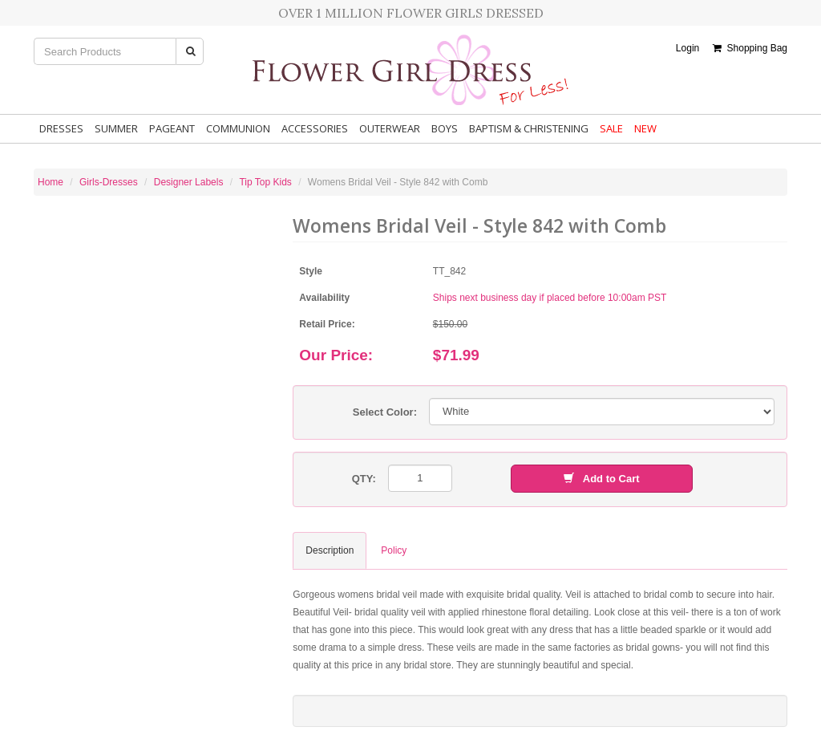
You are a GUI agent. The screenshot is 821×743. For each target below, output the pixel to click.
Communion (238, 128)
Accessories (314, 128)
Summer (116, 128)
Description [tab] (329, 550)
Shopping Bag (750, 48)
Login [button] (687, 48)
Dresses (61, 128)
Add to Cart (601, 479)
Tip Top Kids (265, 182)
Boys (444, 128)
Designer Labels (189, 182)
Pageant (172, 128)
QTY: (364, 479)
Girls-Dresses (108, 182)
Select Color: (385, 412)
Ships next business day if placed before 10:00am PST (550, 297)
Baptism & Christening (528, 128)
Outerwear (389, 128)
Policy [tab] (393, 550)
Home (50, 182)
